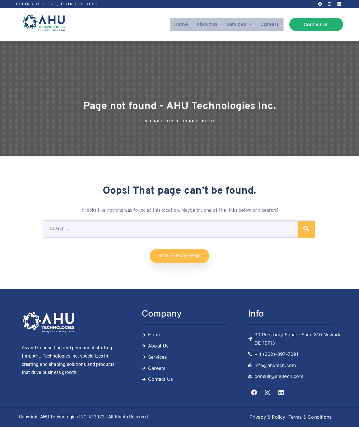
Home (179, 24)
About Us (205, 24)
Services (238, 24)
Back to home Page (179, 256)
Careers (269, 24)
